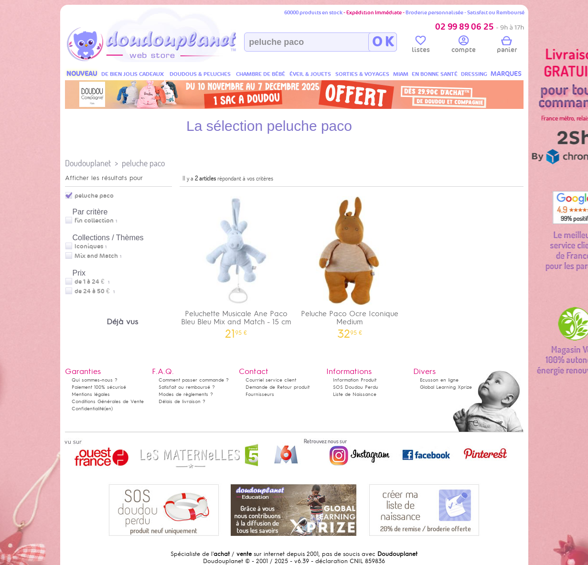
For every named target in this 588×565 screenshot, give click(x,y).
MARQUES (506, 74)
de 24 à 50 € (95, 291)
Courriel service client (271, 380)
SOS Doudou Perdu (355, 387)
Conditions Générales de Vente (108, 401)
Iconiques (89, 246)
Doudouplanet (88, 163)
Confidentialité (88, 408)
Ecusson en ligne (439, 380)
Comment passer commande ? (194, 380)
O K (383, 42)
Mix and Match (96, 256)
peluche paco (143, 163)
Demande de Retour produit (278, 387)
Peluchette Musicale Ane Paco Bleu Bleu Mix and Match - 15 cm (236, 264)
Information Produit (354, 380)
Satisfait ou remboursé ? (187, 387)
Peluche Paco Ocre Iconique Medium (349, 264)
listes (421, 46)
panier (507, 46)
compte (463, 46)
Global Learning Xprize (446, 387)
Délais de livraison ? (182, 401)
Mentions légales (91, 394)
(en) (108, 408)
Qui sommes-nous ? (95, 380)
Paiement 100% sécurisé (99, 387)
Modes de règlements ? (186, 394)
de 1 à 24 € (92, 282)
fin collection (94, 220)
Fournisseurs (260, 394)
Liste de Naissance (354, 394)
